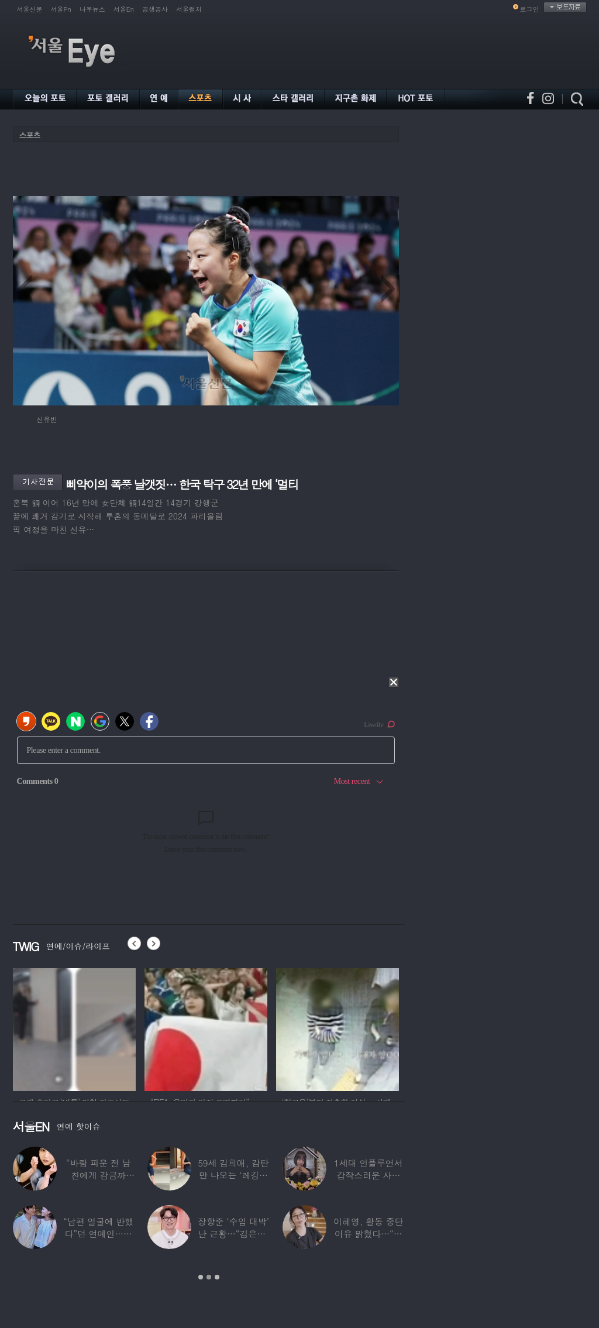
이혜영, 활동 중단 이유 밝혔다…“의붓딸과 (368, 1233)
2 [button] (208, 1277)
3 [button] (217, 1277)
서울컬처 (189, 9)
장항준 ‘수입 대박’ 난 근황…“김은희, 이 (233, 1233)
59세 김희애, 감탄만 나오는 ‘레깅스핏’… (233, 1175)
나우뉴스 (92, 9)
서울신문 (30, 9)
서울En (123, 9)
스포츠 (29, 134)
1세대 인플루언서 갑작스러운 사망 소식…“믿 (368, 1175)
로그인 (529, 9)
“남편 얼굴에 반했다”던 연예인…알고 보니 (98, 1233)
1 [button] (200, 1277)
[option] (74, 1028)
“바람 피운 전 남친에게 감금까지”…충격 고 (98, 1175)
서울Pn (61, 9)
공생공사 (155, 9)
